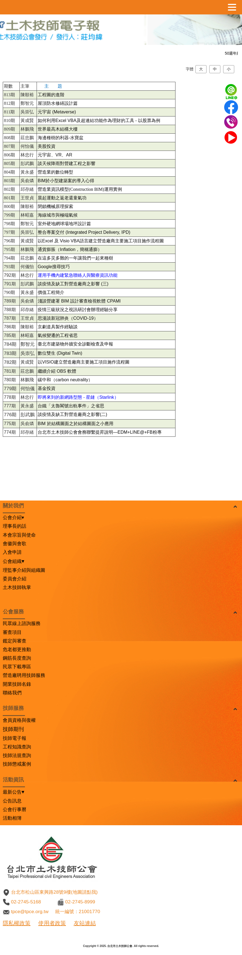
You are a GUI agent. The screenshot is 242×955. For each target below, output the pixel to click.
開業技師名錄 (17, 684)
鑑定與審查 (14, 641)
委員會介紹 (14, 578)
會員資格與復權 (19, 720)
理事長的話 (14, 526)
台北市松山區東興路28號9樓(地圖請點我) (54, 892)
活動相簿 (12, 818)
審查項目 (12, 632)
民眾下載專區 (17, 666)
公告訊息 (12, 801)
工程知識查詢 (17, 747)
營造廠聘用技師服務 (24, 675)
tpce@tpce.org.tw (30, 911)
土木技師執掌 (17, 587)
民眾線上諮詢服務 (21, 623)
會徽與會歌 (14, 543)
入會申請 (12, 552)
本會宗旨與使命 (19, 535)
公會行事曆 (14, 809)
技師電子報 (14, 738)
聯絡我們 (12, 692)
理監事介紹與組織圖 (24, 570)
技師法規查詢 (17, 755)
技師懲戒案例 (17, 764)
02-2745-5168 (26, 902)
